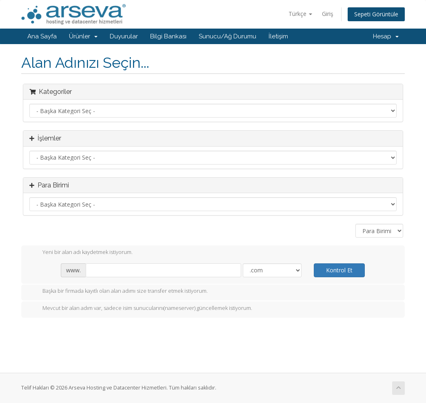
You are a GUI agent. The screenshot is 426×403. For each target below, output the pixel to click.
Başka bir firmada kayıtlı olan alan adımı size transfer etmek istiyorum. (118, 291)
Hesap (386, 36)
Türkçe (300, 14)
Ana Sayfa (42, 36)
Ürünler (83, 36)
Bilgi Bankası (168, 36)
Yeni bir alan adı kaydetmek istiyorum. (81, 252)
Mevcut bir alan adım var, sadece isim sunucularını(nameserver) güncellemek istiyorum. (140, 308)
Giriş (327, 14)
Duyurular (124, 36)
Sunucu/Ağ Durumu (227, 36)
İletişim (278, 36)
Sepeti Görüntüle (376, 14)
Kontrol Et (339, 270)
